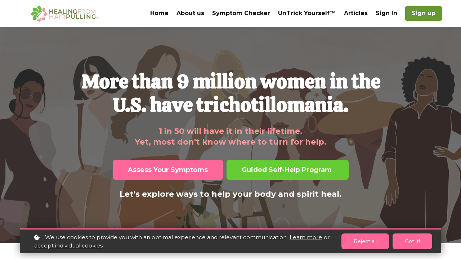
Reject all (365, 241)
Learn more (306, 237)
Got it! (412, 241)
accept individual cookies (68, 245)
